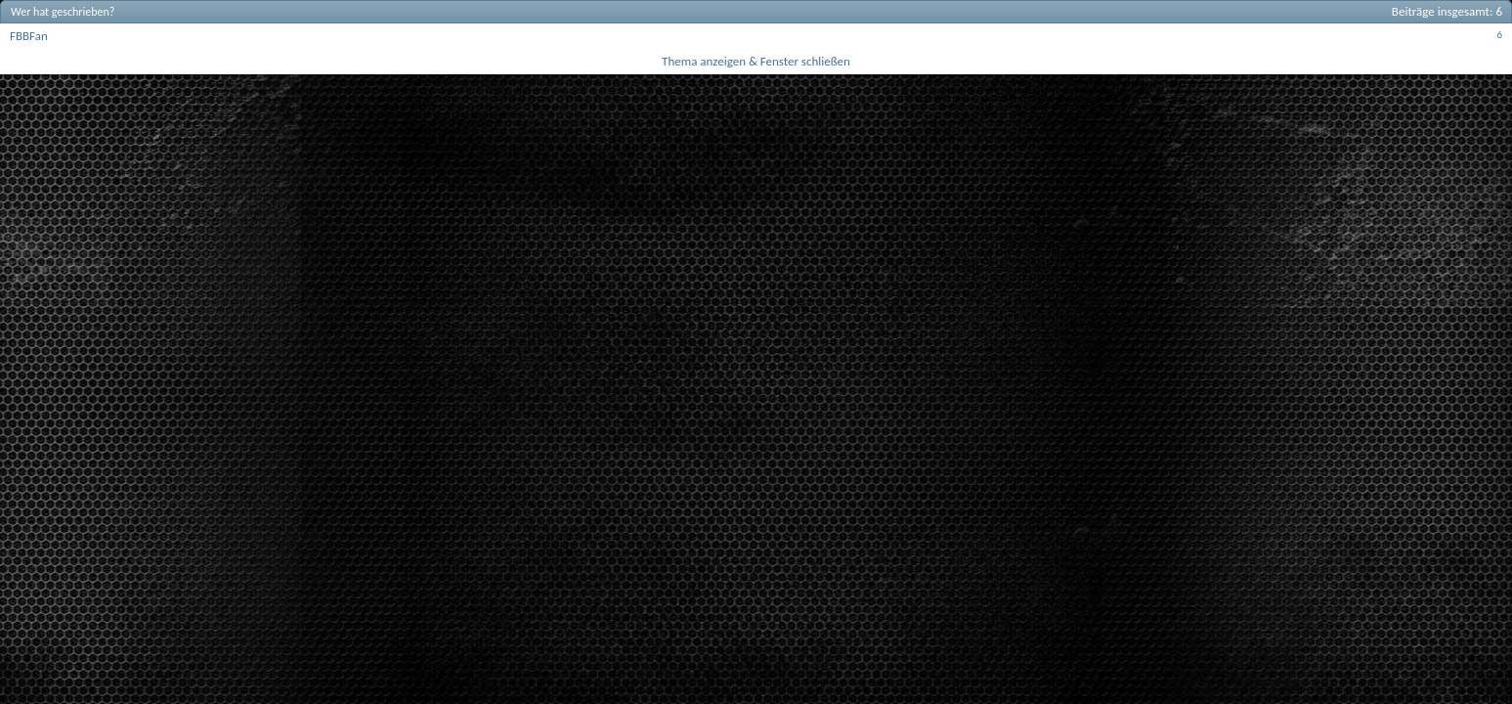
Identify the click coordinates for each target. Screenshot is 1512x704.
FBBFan (29, 35)
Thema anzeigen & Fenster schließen (756, 61)
